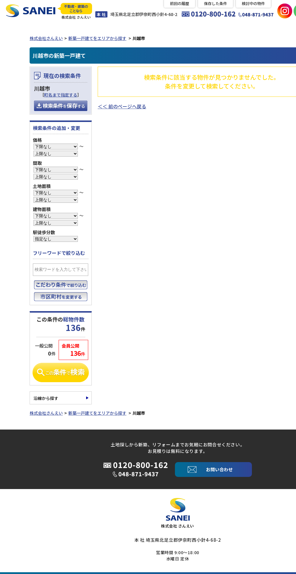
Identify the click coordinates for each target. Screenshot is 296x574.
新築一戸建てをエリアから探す (97, 38)
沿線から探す (45, 398)
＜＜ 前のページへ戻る (122, 105)
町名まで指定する (60, 94)
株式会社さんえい (46, 38)
